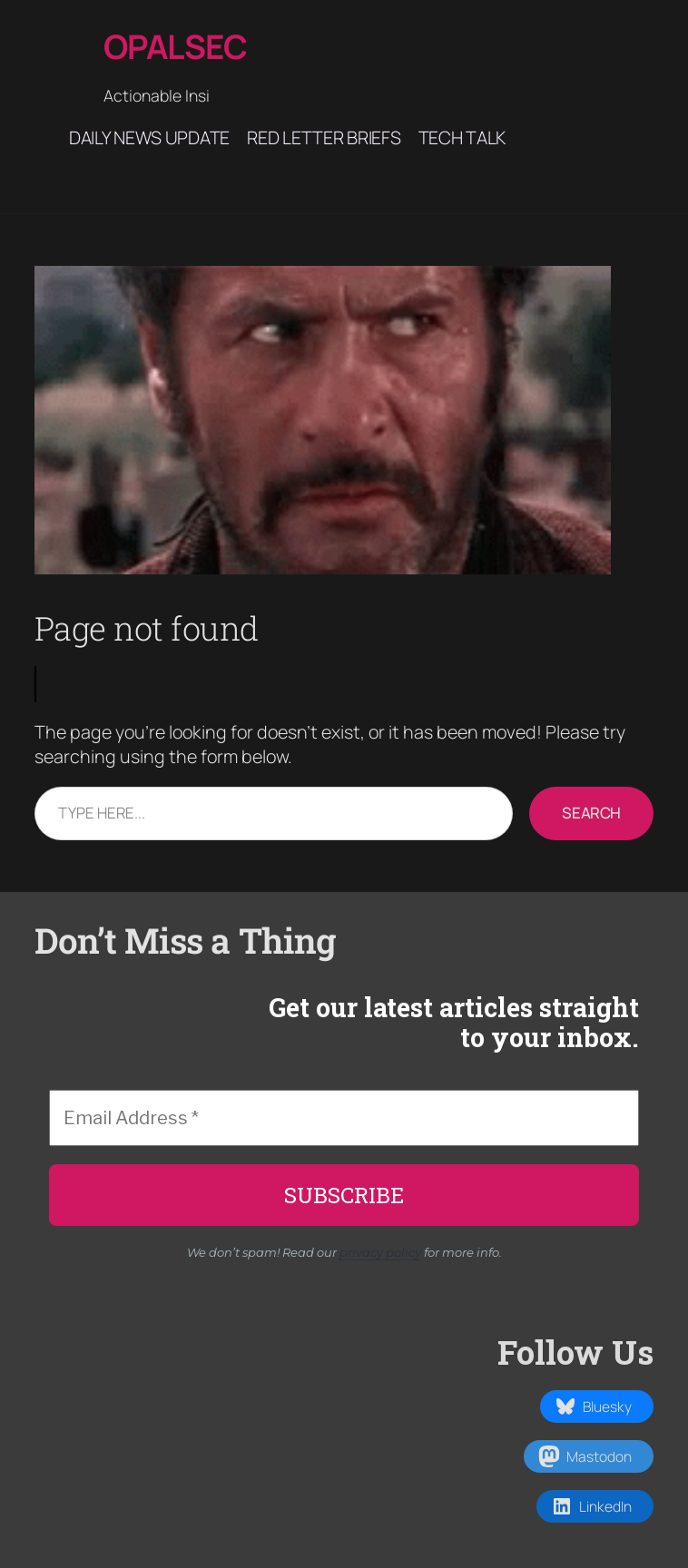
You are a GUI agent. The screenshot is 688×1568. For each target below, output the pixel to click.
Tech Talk (462, 137)
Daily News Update (149, 137)
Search (591, 812)
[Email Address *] (344, 1118)
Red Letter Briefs (323, 137)
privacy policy (380, 1252)
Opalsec (175, 46)
